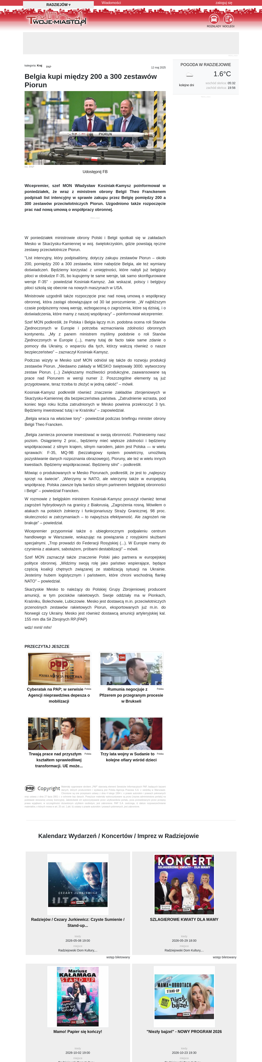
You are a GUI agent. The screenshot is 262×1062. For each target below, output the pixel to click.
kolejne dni (186, 85)
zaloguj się (224, 3)
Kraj (39, 65)
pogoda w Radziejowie (206, 64)
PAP (48, 66)
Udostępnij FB (95, 172)
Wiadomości (111, 3)
